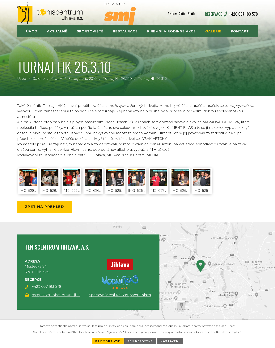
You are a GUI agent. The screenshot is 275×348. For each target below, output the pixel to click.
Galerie (38, 79)
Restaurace (125, 31)
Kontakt (240, 31)
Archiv (56, 79)
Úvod (21, 79)
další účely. (228, 325)
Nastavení (171, 341)
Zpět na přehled (46, 207)
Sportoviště (90, 31)
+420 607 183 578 (243, 14)
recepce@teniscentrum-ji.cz (56, 296)
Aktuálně (57, 31)
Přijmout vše (107, 341)
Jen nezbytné (140, 341)
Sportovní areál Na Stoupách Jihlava (120, 295)
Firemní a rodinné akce (171, 31)
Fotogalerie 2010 (82, 79)
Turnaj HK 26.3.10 (117, 79)
